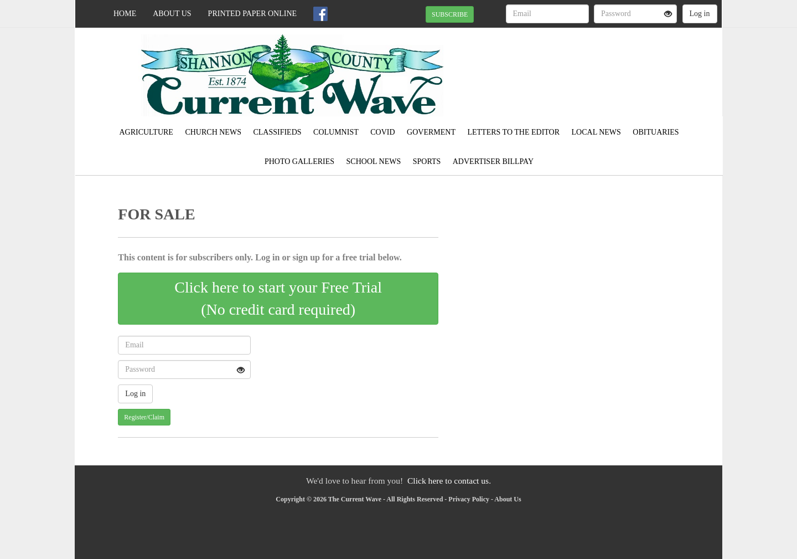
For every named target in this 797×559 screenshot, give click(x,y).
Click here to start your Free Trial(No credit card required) (278, 298)
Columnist (336, 132)
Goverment (431, 132)
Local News (596, 132)
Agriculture (146, 132)
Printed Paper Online (252, 13)
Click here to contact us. (449, 480)
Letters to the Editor (513, 132)
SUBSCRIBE (450, 14)
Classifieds (277, 132)
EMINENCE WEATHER (621, 66)
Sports (427, 161)
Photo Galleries (299, 161)
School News (373, 161)
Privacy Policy (468, 499)
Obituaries (656, 132)
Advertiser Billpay (493, 161)
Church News (213, 132)
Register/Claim (144, 417)
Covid (382, 132)
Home (124, 13)
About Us (172, 13)
